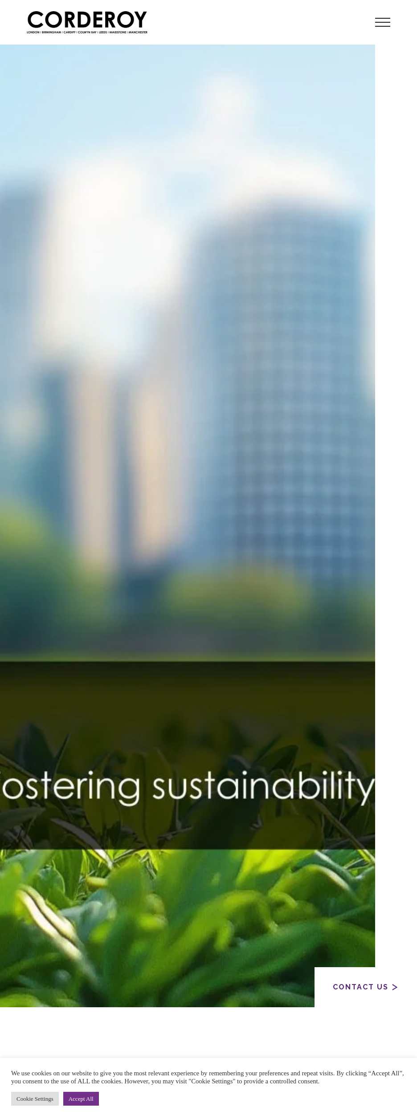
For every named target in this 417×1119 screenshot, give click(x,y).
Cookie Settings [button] (34, 1098)
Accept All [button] (81, 1098)
